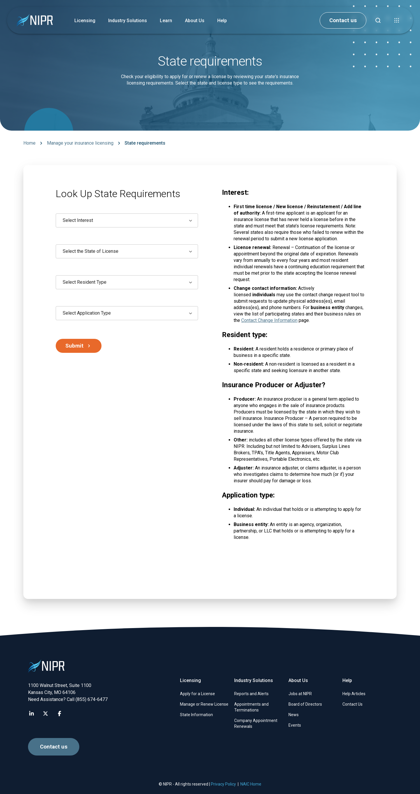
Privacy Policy (223, 784)
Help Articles (353, 693)
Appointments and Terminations (251, 707)
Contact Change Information (269, 320)
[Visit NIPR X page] (45, 713)
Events (294, 725)
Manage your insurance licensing (80, 143)
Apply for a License (197, 693)
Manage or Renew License (204, 704)
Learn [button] (166, 20)
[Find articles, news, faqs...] (378, 20)
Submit (78, 346)
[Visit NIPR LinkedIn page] (31, 713)
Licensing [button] (84, 20)
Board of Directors (305, 704)
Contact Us (352, 704)
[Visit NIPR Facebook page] (59, 713)
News (293, 714)
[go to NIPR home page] (34, 20)
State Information (196, 714)
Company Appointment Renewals (255, 723)
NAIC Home (250, 784)
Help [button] (222, 20)
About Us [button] (194, 20)
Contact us (343, 20)
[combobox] (127, 220)
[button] (397, 20)
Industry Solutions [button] (127, 20)
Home (29, 143)
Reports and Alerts (251, 693)
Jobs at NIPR (300, 693)
